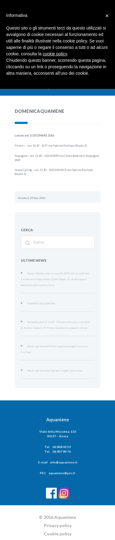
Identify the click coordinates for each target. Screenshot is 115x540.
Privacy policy (57, 504)
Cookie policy (57, 512)
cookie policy (55, 53)
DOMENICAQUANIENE (39, 293)
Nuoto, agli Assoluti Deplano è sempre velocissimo (52, 349)
